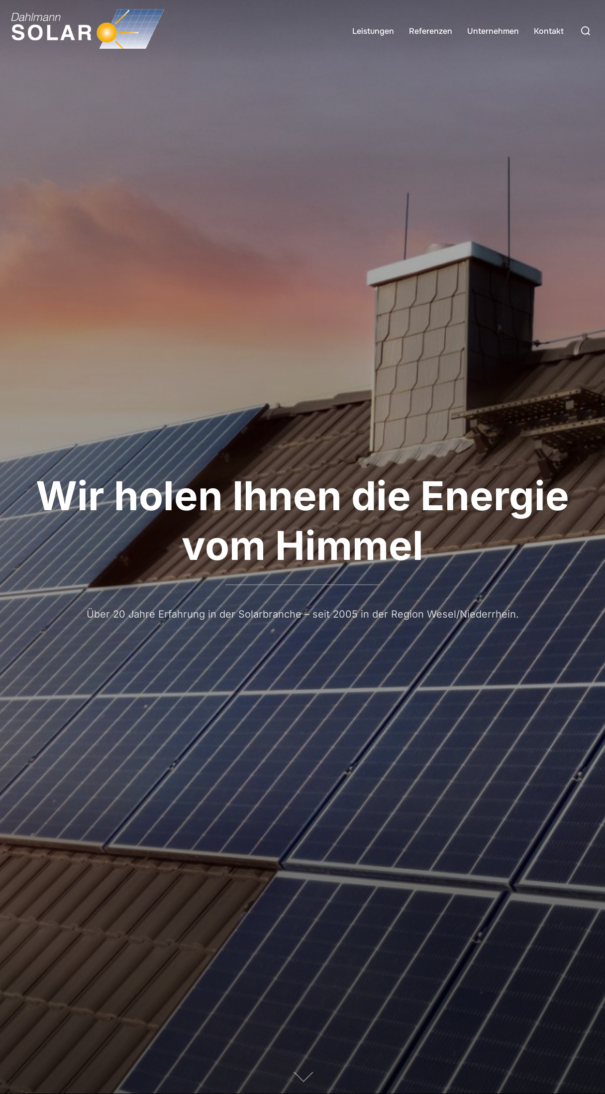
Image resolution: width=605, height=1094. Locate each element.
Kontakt (549, 31)
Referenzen (430, 31)
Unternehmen (493, 31)
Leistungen (373, 31)
